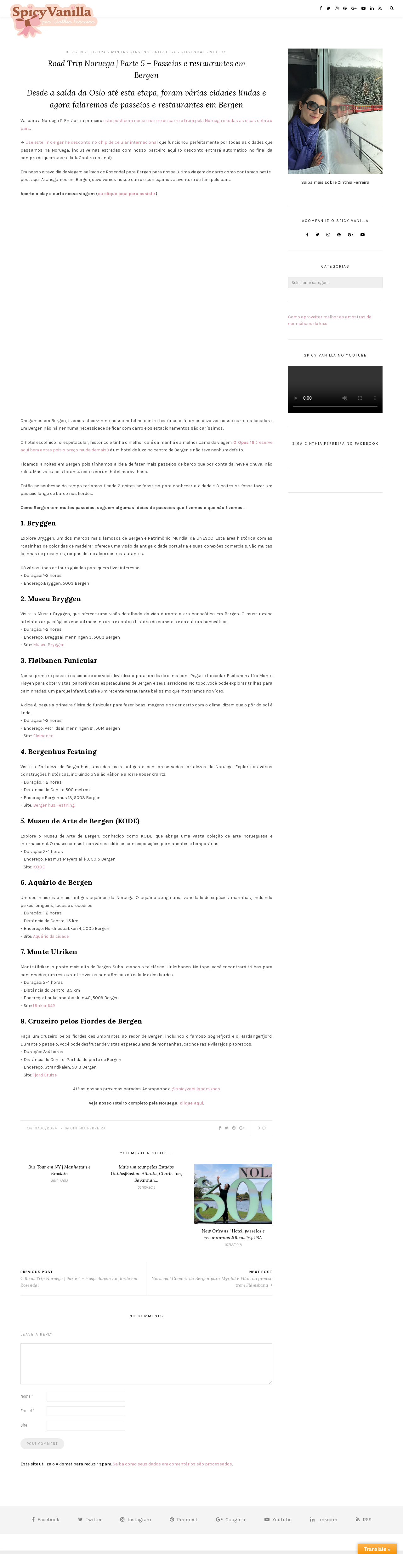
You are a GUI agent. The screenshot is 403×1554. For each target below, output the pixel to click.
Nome (26, 1399)
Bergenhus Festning (54, 808)
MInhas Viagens (130, 52)
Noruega (165, 52)
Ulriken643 (44, 1009)
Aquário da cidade (51, 939)
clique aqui (191, 1106)
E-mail (27, 1414)
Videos (218, 52)
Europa (97, 52)
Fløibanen (43, 739)
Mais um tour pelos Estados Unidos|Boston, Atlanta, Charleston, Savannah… (146, 1177)
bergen (74, 52)
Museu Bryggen (49, 648)
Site (23, 1428)
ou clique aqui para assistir (127, 197)
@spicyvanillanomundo (196, 1092)
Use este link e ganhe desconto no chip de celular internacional (92, 145)
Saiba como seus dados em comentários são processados (172, 1467)
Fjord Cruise (45, 1078)
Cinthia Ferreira (88, 1131)
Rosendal (193, 52)
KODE (39, 870)
